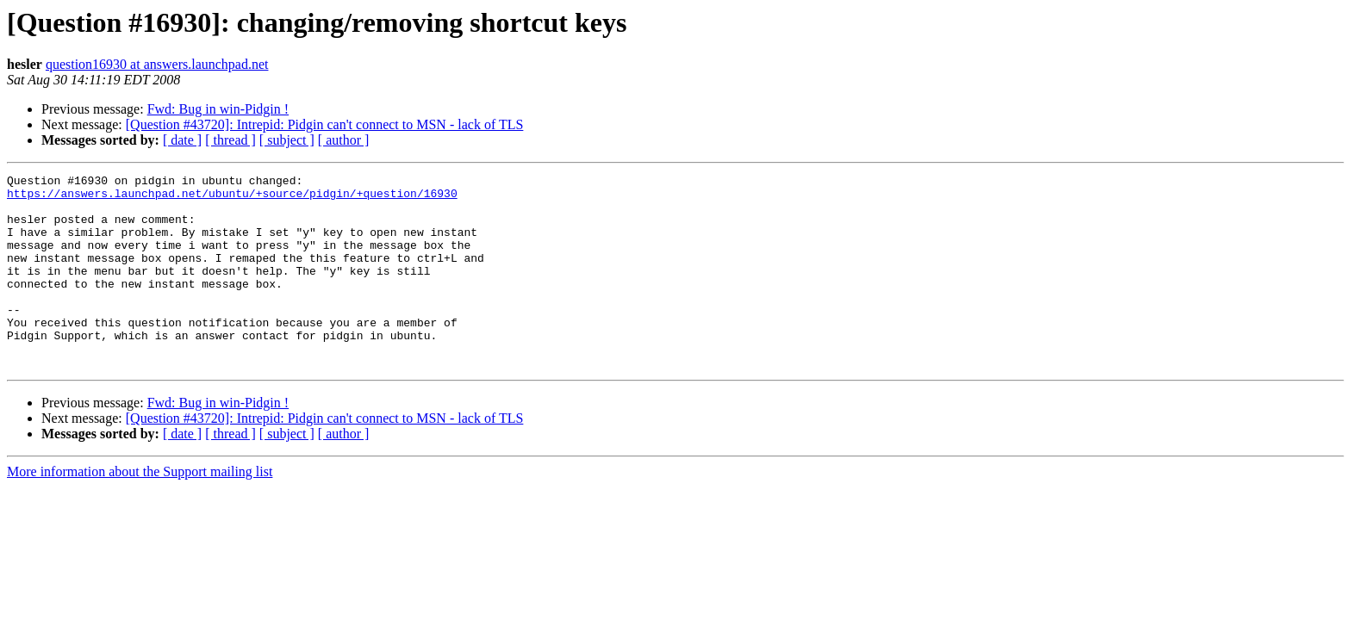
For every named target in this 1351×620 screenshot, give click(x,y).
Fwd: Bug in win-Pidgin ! (218, 109)
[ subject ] (286, 140)
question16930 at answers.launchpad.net (157, 64)
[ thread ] (230, 140)
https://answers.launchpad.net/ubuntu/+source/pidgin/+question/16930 (232, 198)
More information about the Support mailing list (139, 510)
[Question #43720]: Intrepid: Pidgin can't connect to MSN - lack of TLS (325, 124)
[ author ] (344, 140)
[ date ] (182, 140)
